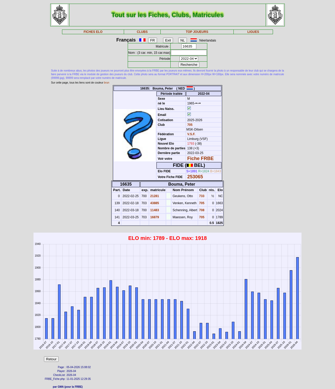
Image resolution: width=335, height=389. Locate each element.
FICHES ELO (92, 32)
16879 (154, 217)
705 (189, 125)
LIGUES (253, 32)
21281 (154, 196)
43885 (154, 203)
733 (201, 196)
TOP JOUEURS (197, 32)
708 (201, 210)
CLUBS (142, 32)
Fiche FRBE (200, 158)
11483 (154, 210)
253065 (195, 176)
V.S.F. (191, 134)
